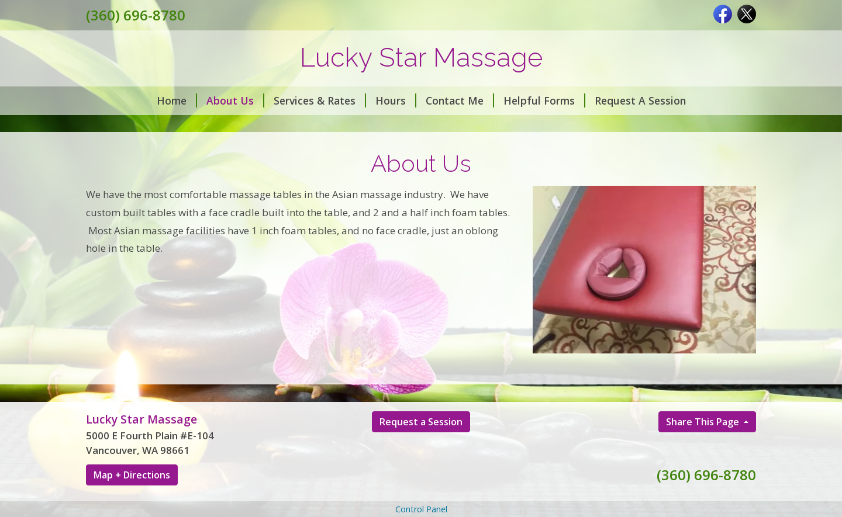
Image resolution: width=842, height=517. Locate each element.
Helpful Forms (544, 100)
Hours (395, 100)
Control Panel (421, 509)
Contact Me (460, 100)
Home (177, 100)
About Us (235, 100)
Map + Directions (132, 475)
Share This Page (703, 421)
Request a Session (421, 421)
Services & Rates (320, 100)
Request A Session (640, 100)
